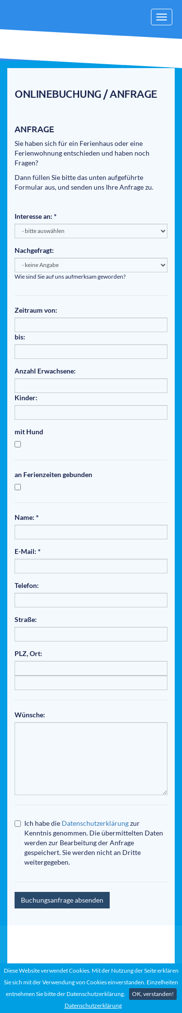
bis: (20, 337)
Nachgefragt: (34, 250)
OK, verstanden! (153, 993)
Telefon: (27, 585)
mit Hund (29, 431)
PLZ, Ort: (28, 653)
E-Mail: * (28, 551)
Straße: (26, 619)
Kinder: (26, 397)
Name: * (27, 517)
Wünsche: (30, 715)
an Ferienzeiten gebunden (53, 474)
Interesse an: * (36, 216)
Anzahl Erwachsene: (45, 371)
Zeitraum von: (36, 310)
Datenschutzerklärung (93, 1005)
